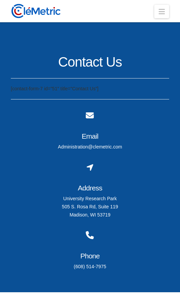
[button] (161, 11)
